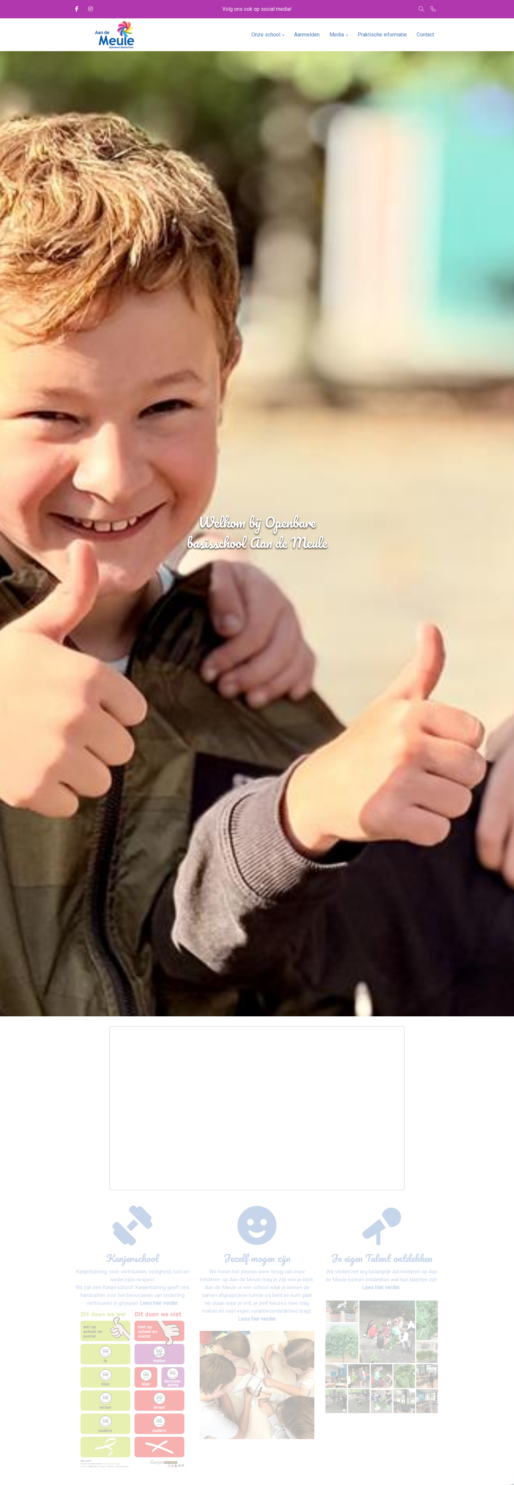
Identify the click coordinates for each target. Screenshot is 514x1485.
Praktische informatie (382, 34)
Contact (425, 34)
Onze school (265, 34)
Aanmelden (307, 34)
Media (336, 34)
